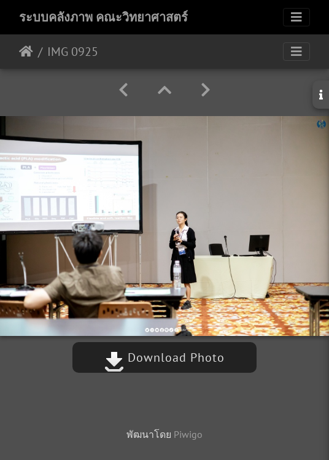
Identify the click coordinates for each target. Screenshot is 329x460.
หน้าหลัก (26, 51)
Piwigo (188, 434)
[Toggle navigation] (296, 17)
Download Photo (164, 357)
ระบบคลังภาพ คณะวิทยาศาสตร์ (103, 17)
